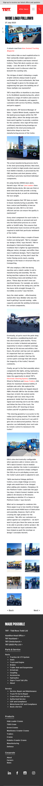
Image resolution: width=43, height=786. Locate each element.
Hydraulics (14, 678)
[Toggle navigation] (33, 9)
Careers (10, 760)
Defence (10, 747)
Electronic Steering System (17, 379)
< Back (10, 610)
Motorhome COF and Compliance (23, 704)
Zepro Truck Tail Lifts (19, 680)
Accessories (15, 675)
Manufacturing (13, 743)
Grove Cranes (12, 728)
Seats (12, 660)
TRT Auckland (11, 638)
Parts (7, 655)
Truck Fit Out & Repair (19, 694)
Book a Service (16, 707)
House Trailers (29, 381)
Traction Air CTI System (19, 657)
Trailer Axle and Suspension (21, 667)
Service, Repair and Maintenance (23, 691)
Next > (37, 610)
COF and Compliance (18, 702)
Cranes (10, 737)
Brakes (13, 665)
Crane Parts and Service (20, 696)
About (12, 683)
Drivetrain (14, 670)
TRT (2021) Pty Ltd (13, 644)
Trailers (10, 734)
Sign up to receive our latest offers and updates (21, 2)
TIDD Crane (11, 724)
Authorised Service (17, 699)
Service (8, 689)
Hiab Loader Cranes (15, 721)
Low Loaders (28, 185)
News (9, 763)
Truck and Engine (17, 662)
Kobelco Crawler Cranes (16, 740)
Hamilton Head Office (15, 635)
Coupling (13, 673)
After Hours (23, 9)
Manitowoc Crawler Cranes (18, 731)
